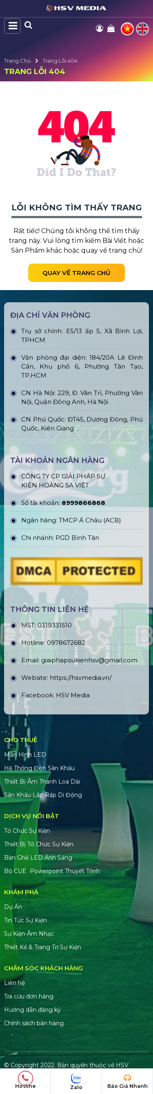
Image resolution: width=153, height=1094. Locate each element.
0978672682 (66, 642)
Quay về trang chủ (76, 273)
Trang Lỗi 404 (60, 60)
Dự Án (13, 907)
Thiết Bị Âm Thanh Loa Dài (42, 781)
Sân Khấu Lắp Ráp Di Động (43, 795)
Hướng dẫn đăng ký (32, 1009)
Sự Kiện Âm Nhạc (29, 933)
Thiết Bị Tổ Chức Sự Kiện (38, 844)
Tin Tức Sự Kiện (25, 920)
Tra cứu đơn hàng (28, 996)
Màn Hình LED (26, 754)
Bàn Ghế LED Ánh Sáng (39, 857)
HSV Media (73, 695)
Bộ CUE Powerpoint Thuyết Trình (52, 871)
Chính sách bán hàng (34, 1023)
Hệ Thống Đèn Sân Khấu (39, 768)
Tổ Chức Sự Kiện (27, 830)
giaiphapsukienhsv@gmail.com (89, 660)
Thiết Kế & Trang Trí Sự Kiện (42, 947)
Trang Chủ (17, 60)
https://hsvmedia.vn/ (80, 677)
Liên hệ (14, 983)
